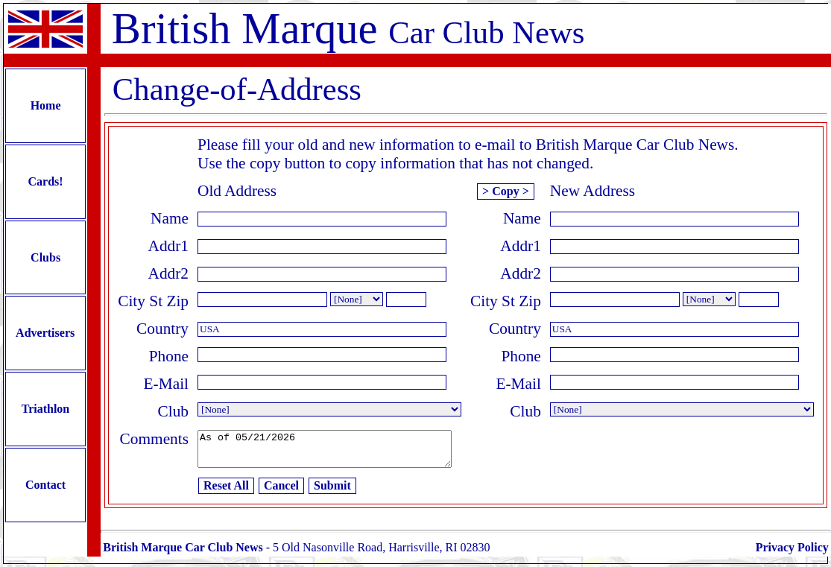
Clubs (45, 259)
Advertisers (45, 337)
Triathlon (45, 414)
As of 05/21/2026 (339, 452)
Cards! (45, 183)
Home (46, 106)
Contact (45, 490)
